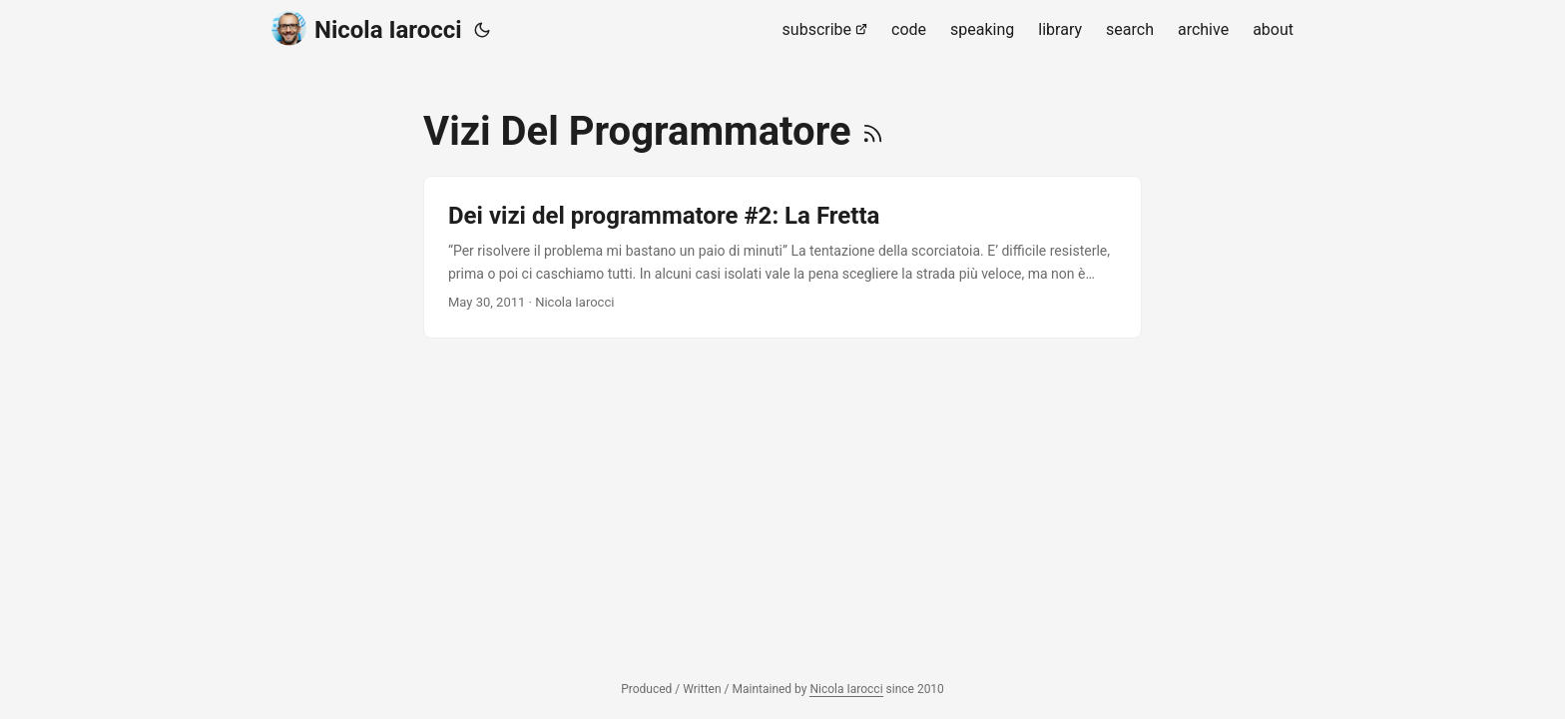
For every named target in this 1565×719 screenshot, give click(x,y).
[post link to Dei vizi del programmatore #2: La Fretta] (782, 257)
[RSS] (872, 131)
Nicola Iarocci (366, 28)
